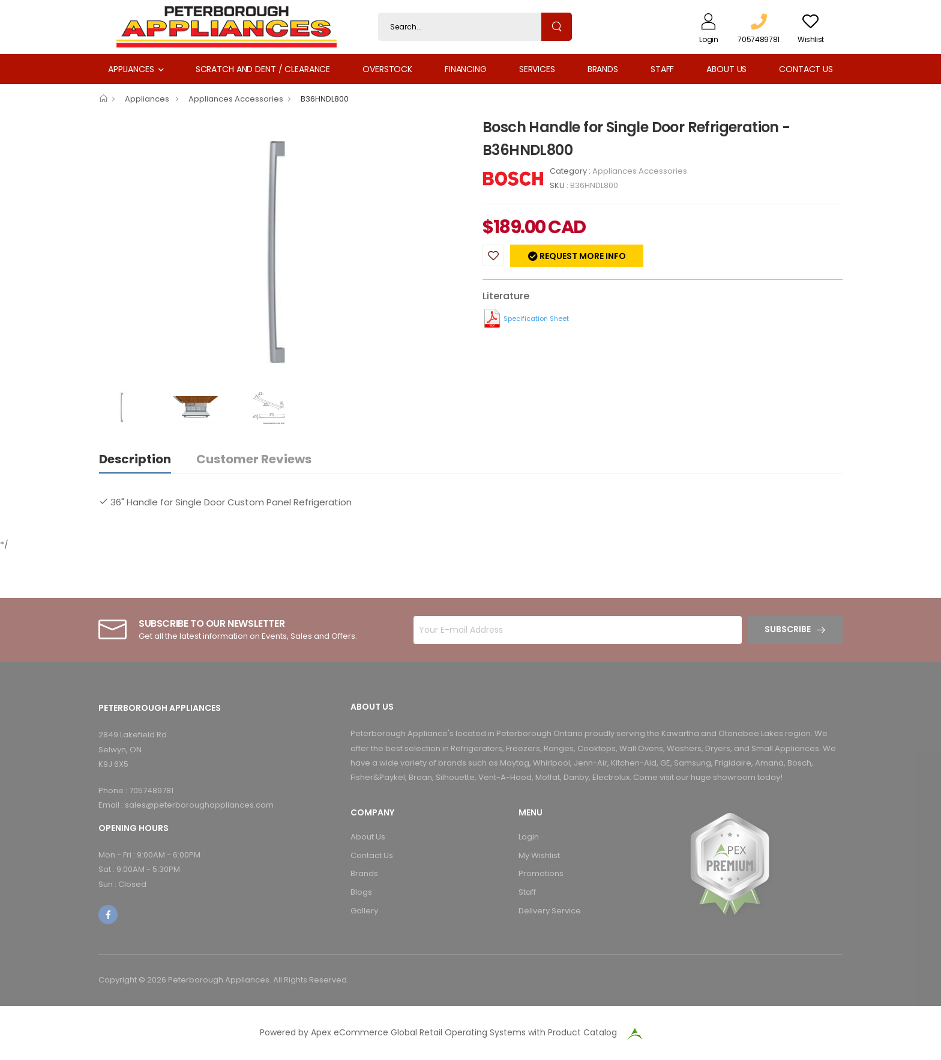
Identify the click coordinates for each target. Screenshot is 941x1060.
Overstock (387, 69)
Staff (662, 69)
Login (529, 836)
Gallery (364, 910)
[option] (281, 252)
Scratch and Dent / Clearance (263, 69)
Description (135, 459)
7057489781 (151, 790)
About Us (726, 69)
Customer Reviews (253, 459)
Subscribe (788, 629)
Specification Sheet (536, 318)
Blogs (361, 892)
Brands (603, 69)
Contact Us (806, 69)
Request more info (582, 256)
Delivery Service (550, 910)
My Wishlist (539, 855)
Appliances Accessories (235, 99)
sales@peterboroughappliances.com (199, 805)
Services (537, 69)
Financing (466, 69)
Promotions (541, 873)
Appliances (131, 69)
